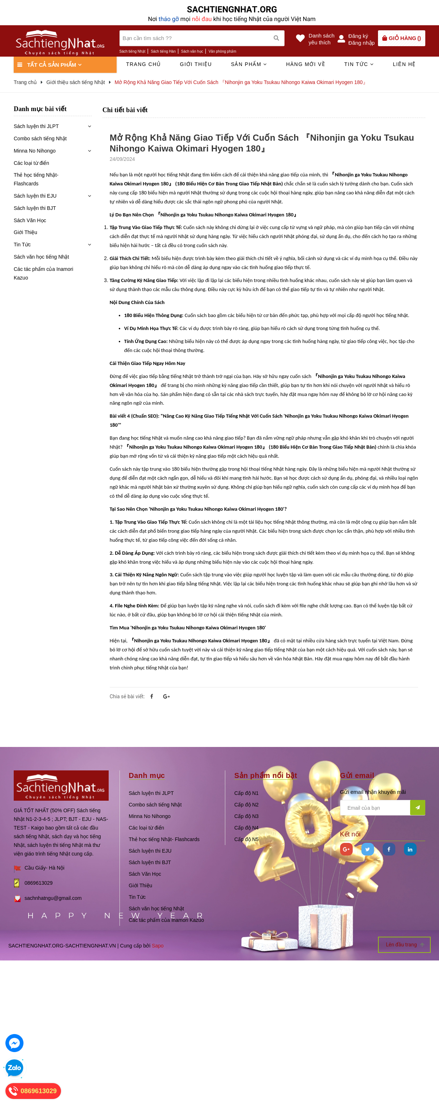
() (405, 38)
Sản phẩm (249, 64)
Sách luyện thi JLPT (36, 126)
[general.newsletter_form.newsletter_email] (383, 807)
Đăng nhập (361, 43)
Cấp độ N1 (246, 793)
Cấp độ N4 (246, 828)
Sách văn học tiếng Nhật (41, 257)
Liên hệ (404, 64)
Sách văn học (192, 51)
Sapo (158, 946)
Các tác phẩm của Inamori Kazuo (43, 273)
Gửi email (357, 775)
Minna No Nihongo (35, 151)
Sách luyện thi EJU (35, 196)
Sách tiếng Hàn (163, 51)
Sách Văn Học (30, 220)
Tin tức (359, 64)
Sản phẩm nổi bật (265, 775)
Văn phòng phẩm (222, 51)
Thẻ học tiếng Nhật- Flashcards (36, 179)
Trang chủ (143, 64)
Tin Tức (22, 244)
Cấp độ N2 (246, 805)
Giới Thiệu (25, 232)
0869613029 (39, 883)
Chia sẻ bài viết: (127, 696)
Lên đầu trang (405, 945)
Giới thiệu (196, 64)
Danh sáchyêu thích (322, 38)
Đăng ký (358, 36)
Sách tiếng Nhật (132, 51)
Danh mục (147, 775)
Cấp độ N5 (246, 839)
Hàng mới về (305, 64)
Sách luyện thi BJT (35, 208)
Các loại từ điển (31, 163)
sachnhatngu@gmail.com (53, 898)
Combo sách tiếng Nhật (40, 138)
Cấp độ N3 (246, 816)
